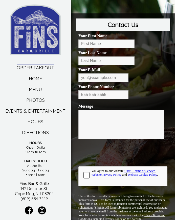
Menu (35, 89)
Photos (35, 100)
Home (35, 79)
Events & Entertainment (35, 111)
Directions (35, 132)
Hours (35, 122)
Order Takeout (35, 68)
